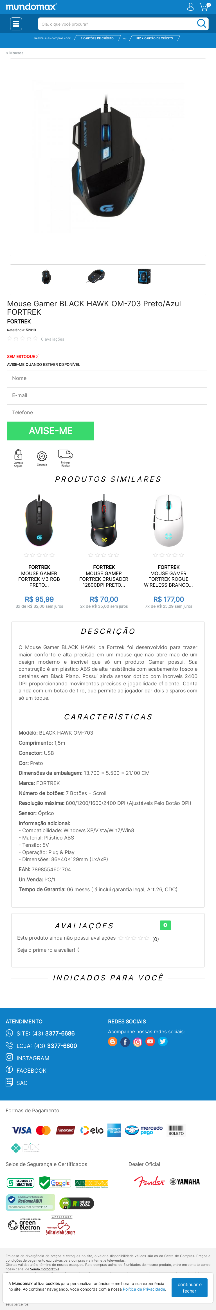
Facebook (31, 1070)
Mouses (16, 53)
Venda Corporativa (44, 1269)
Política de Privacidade (144, 1289)
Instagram (33, 1058)
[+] (165, 925)
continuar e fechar (190, 1288)
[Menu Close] (16, 23)
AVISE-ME (51, 430)
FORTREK (19, 321)
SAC (22, 1083)
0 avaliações (52, 339)
